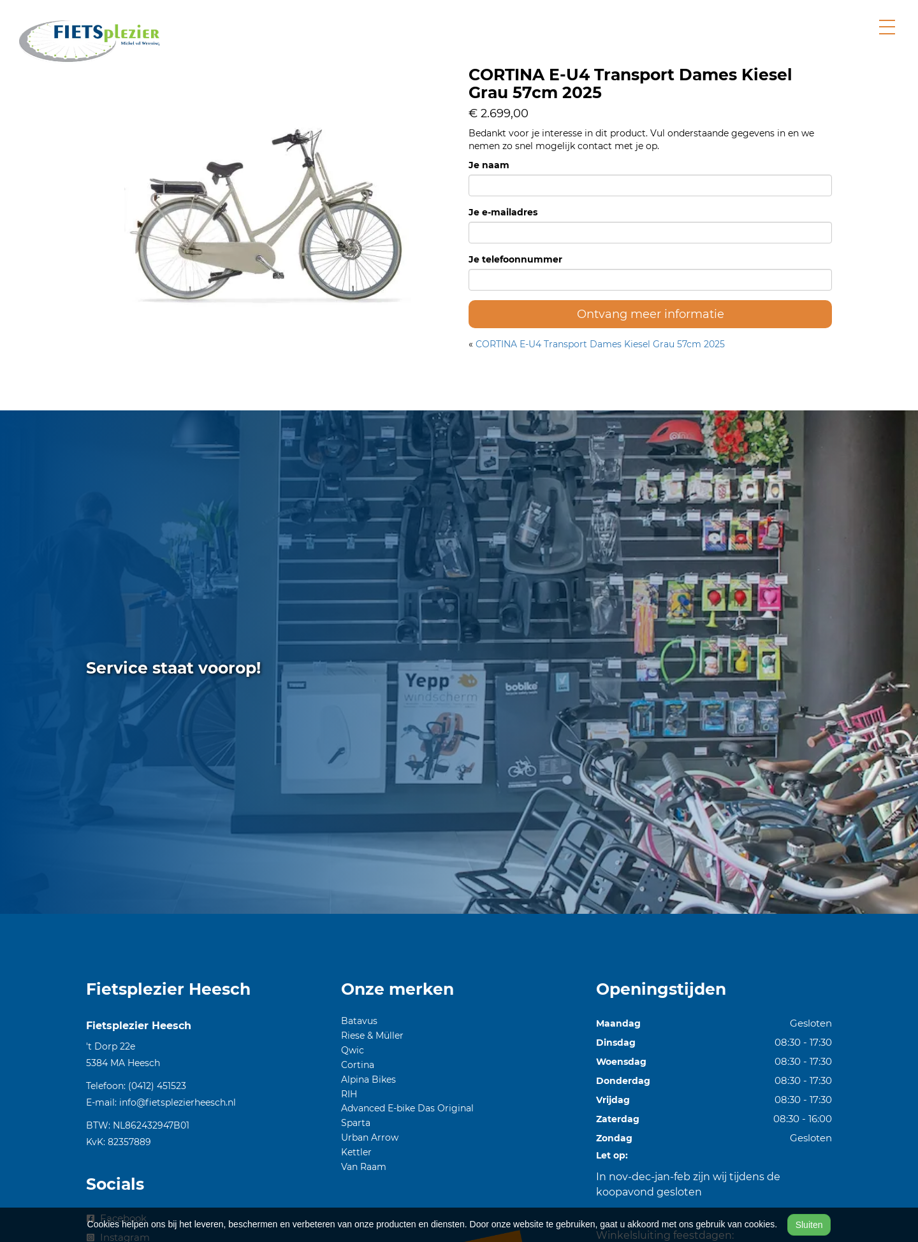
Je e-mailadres (503, 212)
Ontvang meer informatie (650, 314)
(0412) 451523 (157, 1086)
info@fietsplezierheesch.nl (177, 1102)
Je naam (489, 165)
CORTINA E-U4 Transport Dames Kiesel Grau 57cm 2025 (600, 344)
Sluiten (809, 1225)
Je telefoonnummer (515, 259)
